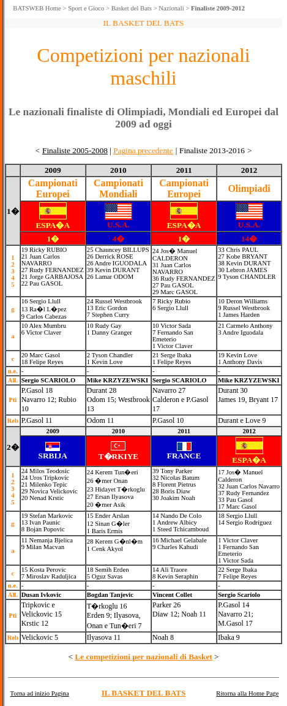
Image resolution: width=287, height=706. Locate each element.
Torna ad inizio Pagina (39, 693)
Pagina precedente (143, 150)
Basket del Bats (131, 8)
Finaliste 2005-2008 (75, 150)
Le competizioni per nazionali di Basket (143, 656)
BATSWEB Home (37, 8)
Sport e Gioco (86, 8)
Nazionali (171, 8)
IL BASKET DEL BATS (144, 692)
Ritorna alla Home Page (247, 693)
